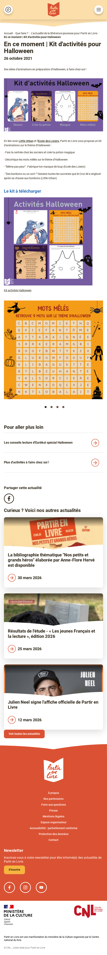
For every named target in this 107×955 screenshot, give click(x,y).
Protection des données (53, 834)
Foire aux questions (53, 804)
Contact (53, 839)
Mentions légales (53, 816)
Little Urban (26, 141)
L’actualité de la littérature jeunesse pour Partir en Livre (64, 33)
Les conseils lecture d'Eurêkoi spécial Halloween (38, 442)
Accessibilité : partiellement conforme (53, 828)
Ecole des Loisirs (48, 141)
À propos (53, 792)
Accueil (8, 33)
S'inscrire (14, 869)
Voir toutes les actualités (24, 733)
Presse (53, 810)
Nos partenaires (53, 798)
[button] (46, 407)
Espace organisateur (53, 822)
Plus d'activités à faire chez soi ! (26, 462)
